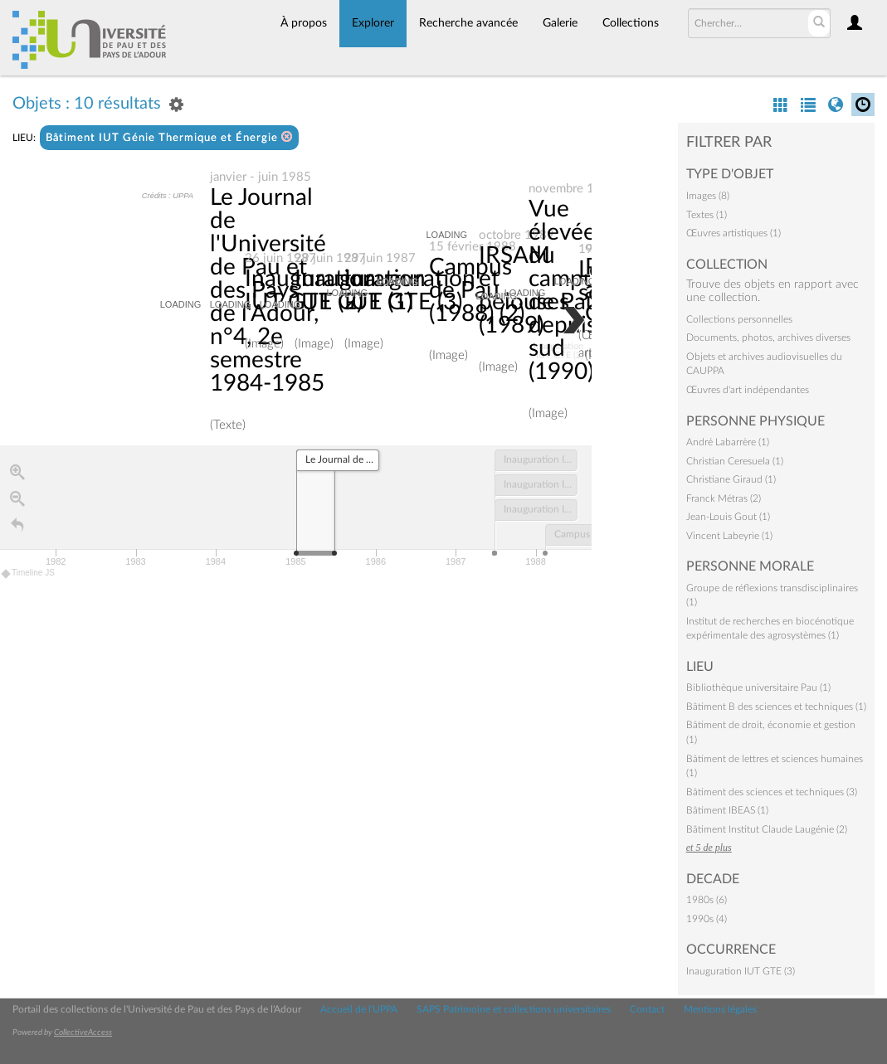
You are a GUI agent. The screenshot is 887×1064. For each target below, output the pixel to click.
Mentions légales (720, 1009)
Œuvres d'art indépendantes (747, 390)
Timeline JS (28, 573)
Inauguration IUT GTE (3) (740, 971)
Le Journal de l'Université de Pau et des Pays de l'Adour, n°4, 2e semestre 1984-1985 (268, 290)
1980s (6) (706, 900)
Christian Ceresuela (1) (734, 461)
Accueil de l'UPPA (358, 1009)
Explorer (373, 23)
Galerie (560, 23)
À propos (303, 23)
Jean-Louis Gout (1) (728, 517)
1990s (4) (706, 919)
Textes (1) (706, 215)
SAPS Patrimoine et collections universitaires (514, 1009)
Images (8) (707, 196)
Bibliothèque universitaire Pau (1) (758, 687)
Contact (647, 1009)
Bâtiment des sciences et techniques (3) (771, 792)
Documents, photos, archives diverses (768, 338)
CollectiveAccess (83, 1032)
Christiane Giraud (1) (731, 479)
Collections (630, 23)
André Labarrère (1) (727, 442)
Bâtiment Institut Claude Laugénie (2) (766, 829)
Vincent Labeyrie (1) (729, 536)
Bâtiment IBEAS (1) (727, 810)
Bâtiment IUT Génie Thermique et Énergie (169, 137)
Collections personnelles (739, 319)
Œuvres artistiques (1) (733, 233)
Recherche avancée (468, 23)
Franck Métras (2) (723, 498)
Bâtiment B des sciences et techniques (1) (776, 707)
